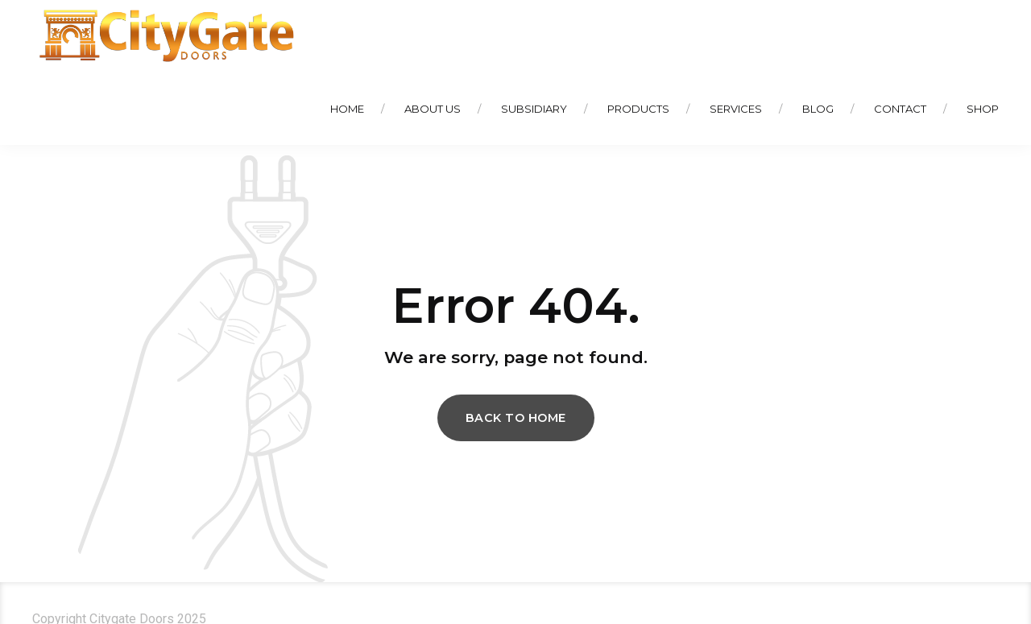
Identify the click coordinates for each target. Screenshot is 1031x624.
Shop (983, 108)
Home (347, 108)
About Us (432, 108)
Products (638, 108)
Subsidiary (534, 108)
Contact (900, 108)
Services (736, 108)
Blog (818, 108)
